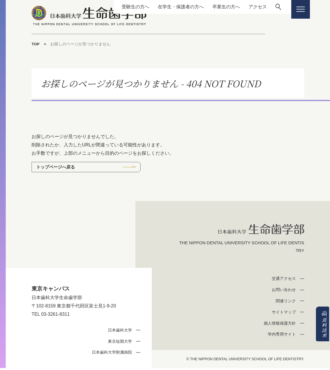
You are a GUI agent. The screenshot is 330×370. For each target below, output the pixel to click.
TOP (36, 44)
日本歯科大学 (118, 331)
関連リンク (285, 302)
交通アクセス (283, 280)
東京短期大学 (118, 342)
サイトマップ (283, 313)
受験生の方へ (129, 6)
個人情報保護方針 (278, 324)
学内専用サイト (280, 336)
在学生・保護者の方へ (175, 6)
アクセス (251, 6)
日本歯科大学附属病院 (109, 354)
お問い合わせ (283, 291)
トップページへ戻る (57, 167)
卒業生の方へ (220, 6)
